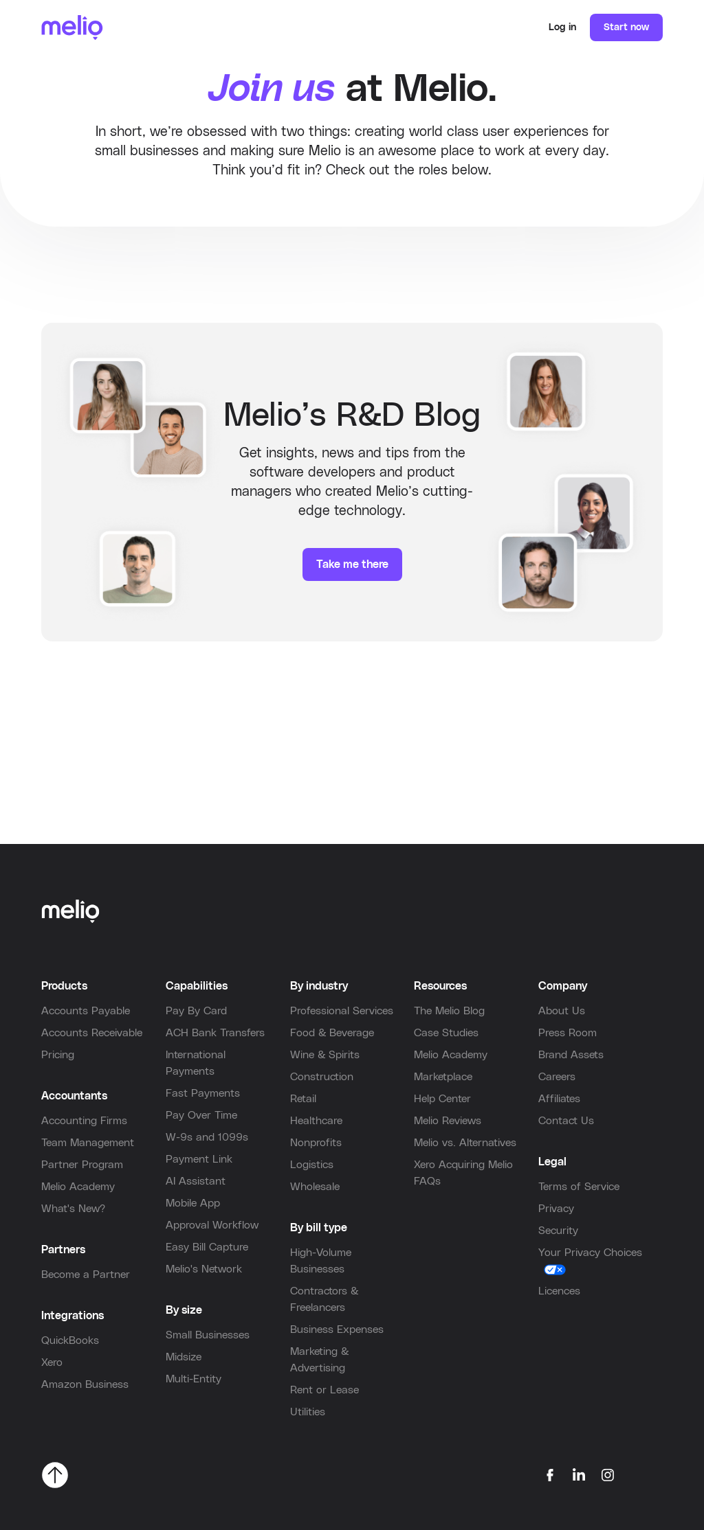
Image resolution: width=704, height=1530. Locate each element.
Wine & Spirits (325, 1054)
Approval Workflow (212, 1225)
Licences (559, 1291)
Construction (321, 1076)
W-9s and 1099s (207, 1137)
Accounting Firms (84, 1120)
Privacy (556, 1208)
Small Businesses (208, 1334)
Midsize (183, 1356)
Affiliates (559, 1098)
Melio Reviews (447, 1120)
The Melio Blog (449, 1010)
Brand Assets (571, 1054)
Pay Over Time (201, 1115)
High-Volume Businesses (320, 1261)
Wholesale (315, 1186)
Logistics (311, 1164)
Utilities (307, 1411)
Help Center (442, 1098)
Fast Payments (203, 1093)
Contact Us (566, 1120)
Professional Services (341, 1010)
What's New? (73, 1208)
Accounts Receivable (91, 1032)
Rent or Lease (324, 1389)
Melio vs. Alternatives (465, 1142)
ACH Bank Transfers (215, 1032)
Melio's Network (204, 1269)
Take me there (352, 564)
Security (558, 1230)
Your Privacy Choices (590, 1252)
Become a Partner (85, 1274)
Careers (556, 1076)
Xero (52, 1362)
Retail (303, 1098)
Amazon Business (85, 1384)
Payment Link (199, 1159)
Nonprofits (316, 1142)
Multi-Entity (193, 1378)
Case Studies (446, 1032)
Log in (562, 27)
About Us (561, 1010)
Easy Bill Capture (207, 1247)
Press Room (567, 1032)
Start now (626, 27)
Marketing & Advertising (319, 1359)
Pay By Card (196, 1010)
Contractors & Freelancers (324, 1299)
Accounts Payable (85, 1010)
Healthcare (316, 1120)
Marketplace (443, 1076)
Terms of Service (578, 1186)
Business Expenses (337, 1329)
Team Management (87, 1142)
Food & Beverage (332, 1032)
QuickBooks (70, 1340)
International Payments (196, 1063)
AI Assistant (196, 1181)
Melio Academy (78, 1186)
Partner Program (82, 1164)
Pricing (57, 1054)
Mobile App (193, 1203)
